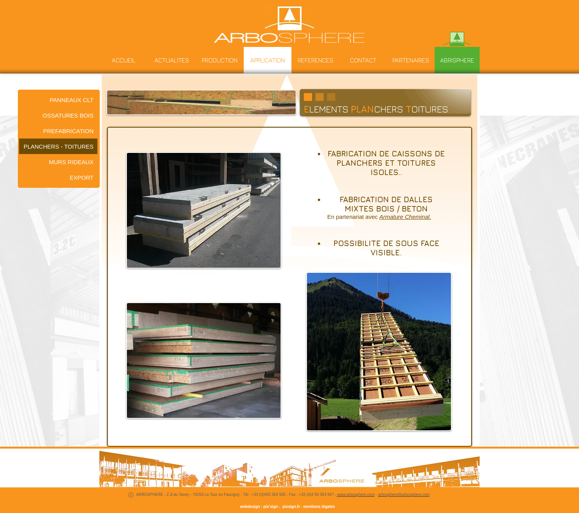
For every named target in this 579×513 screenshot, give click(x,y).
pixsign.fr (290, 506)
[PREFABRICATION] (58, 131)
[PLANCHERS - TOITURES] (58, 146)
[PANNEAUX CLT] (58, 99)
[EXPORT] (58, 177)
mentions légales (319, 506)
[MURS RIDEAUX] (58, 162)
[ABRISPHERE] (457, 60)
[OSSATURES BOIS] (58, 115)
